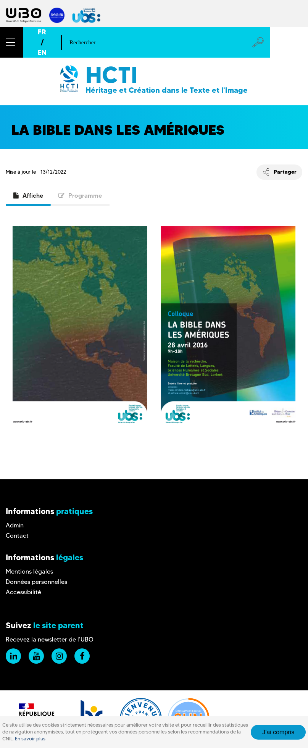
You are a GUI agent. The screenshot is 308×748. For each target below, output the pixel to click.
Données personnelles (36, 581)
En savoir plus (30, 739)
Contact (17, 535)
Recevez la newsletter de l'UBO (50, 639)
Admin (15, 525)
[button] (11, 42)
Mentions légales (29, 571)
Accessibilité (23, 592)
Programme (80, 195)
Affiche (28, 195)
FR (42, 31)
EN (42, 52)
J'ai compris (278, 732)
